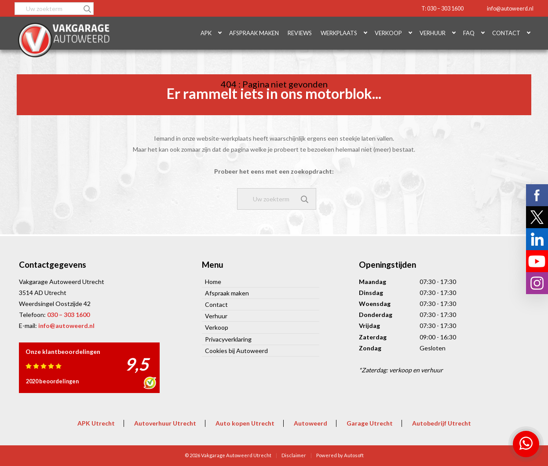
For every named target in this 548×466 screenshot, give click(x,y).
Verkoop (388, 32)
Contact (506, 32)
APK (206, 32)
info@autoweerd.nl (510, 8)
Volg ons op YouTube (537, 261)
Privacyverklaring (228, 339)
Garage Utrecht (370, 423)
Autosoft (354, 455)
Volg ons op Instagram (537, 283)
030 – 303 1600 (68, 314)
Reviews (300, 32)
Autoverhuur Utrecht (165, 423)
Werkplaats (339, 32)
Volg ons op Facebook (537, 195)
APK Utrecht (96, 423)
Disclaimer (293, 455)
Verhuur (433, 32)
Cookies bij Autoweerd (236, 350)
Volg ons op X (537, 217)
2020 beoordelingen (52, 381)
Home (213, 281)
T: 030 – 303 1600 (442, 8)
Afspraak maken (254, 32)
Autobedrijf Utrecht (441, 423)
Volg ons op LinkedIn (537, 239)
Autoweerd (310, 423)
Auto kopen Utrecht (245, 423)
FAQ (469, 32)
